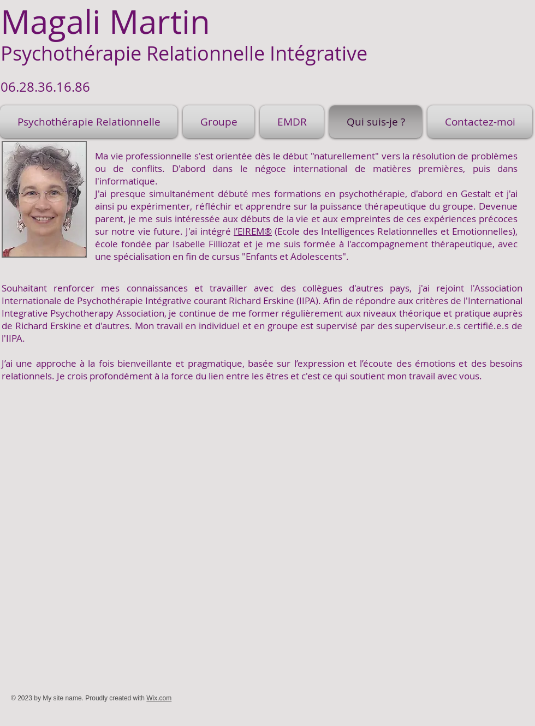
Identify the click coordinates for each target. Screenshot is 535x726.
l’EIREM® (253, 231)
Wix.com (158, 698)
